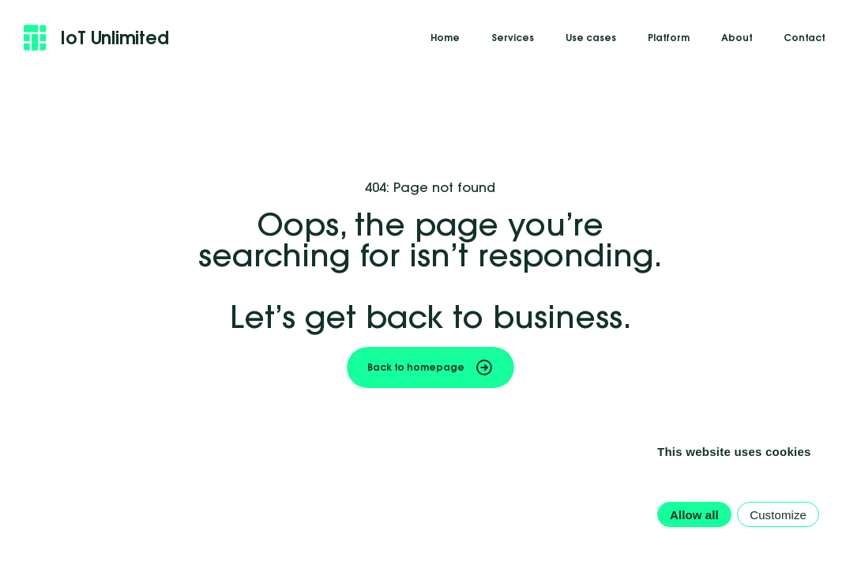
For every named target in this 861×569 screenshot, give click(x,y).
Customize (778, 515)
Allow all (694, 515)
